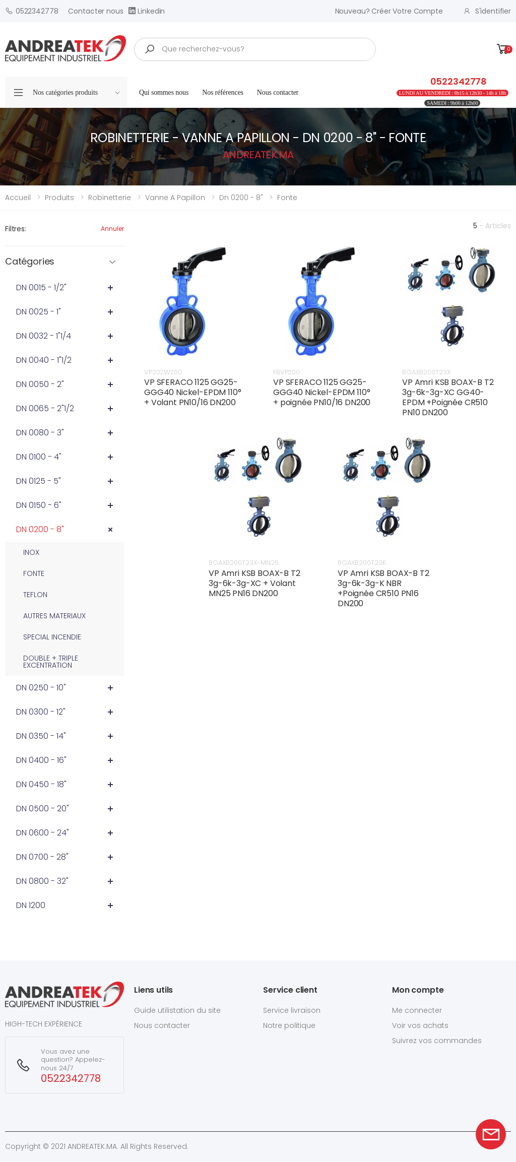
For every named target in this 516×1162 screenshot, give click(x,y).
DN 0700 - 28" (42, 857)
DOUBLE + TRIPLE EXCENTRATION (50, 661)
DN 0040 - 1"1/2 (44, 360)
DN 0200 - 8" (40, 529)
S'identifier (487, 11)
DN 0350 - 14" (41, 736)
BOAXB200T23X (426, 372)
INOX (31, 552)
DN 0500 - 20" (42, 808)
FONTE (33, 573)
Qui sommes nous (163, 92)
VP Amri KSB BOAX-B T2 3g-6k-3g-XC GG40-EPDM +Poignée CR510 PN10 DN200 (448, 397)
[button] (503, 49)
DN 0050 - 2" (40, 384)
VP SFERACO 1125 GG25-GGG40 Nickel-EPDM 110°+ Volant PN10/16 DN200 (192, 392)
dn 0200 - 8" (241, 197)
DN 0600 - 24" (42, 832)
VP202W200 (163, 372)
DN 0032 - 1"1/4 (43, 336)
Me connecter (417, 1010)
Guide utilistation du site (177, 1010)
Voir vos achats (420, 1025)
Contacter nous (95, 11)
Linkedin (146, 11)
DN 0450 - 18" (41, 784)
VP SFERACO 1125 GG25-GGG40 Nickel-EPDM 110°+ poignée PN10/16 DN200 (321, 392)
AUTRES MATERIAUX (54, 616)
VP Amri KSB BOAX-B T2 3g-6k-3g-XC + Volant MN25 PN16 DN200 (254, 583)
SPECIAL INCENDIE (52, 637)
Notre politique (289, 1025)
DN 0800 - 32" (42, 881)
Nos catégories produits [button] (76, 92)
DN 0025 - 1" (38, 311)
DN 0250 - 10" (41, 687)
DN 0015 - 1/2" (41, 287)
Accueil (18, 197)
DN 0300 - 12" (41, 712)
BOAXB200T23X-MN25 (244, 562)
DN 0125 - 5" (38, 481)
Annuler (112, 228)
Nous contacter (277, 92)
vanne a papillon (175, 197)
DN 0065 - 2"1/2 (45, 408)
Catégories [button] (29, 261)
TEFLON (35, 595)
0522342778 (31, 11)
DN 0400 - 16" (41, 760)
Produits (59, 197)
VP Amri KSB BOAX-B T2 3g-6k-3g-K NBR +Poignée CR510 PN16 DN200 (383, 588)
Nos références (222, 92)
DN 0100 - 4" (38, 457)
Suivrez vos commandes (437, 1041)
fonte (287, 197)
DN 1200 (30, 905)
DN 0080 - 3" (40, 432)
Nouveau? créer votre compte (389, 11)
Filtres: (15, 229)
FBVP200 (286, 372)
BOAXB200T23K (361, 562)
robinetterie (109, 197)
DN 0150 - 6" (38, 505)
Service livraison (291, 1010)
